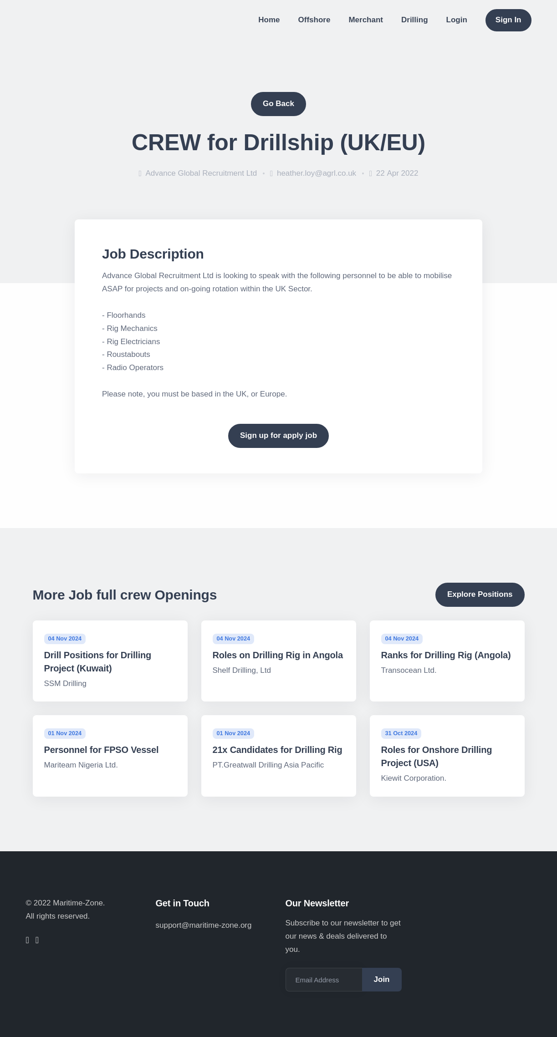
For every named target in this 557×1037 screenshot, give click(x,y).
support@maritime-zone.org (204, 925)
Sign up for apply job (278, 435)
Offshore (314, 19)
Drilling (414, 19)
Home (269, 19)
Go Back (278, 103)
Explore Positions (480, 594)
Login (456, 19)
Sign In (508, 19)
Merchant (365, 19)
